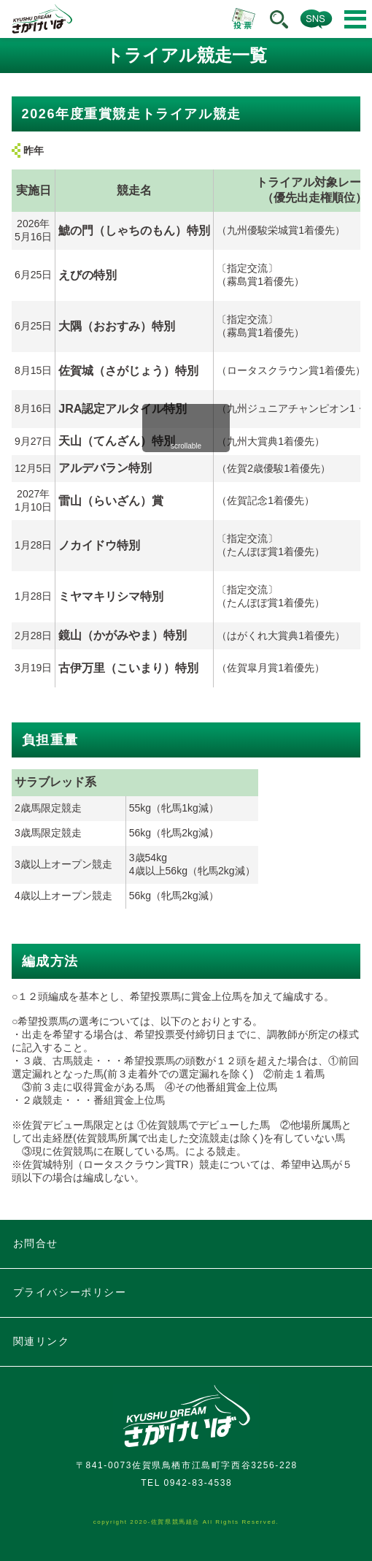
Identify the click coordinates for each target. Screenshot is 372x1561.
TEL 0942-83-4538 (186, 1483)
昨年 (33, 150)
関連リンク (41, 1341)
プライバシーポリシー (70, 1292)
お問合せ (35, 1243)
